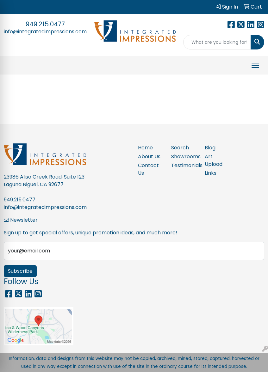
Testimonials (184, 165)
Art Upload (213, 160)
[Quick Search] (217, 42)
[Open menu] (255, 65)
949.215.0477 (45, 24)
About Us (149, 156)
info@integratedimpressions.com (45, 31)
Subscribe (20, 271)
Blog (210, 147)
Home (145, 147)
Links (210, 173)
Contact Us (148, 169)
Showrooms (184, 156)
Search (180, 147)
